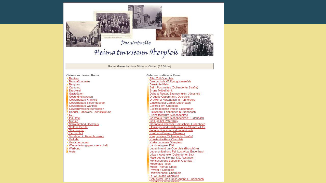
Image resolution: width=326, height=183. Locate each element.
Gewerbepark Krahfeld (82, 99)
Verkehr (73, 139)
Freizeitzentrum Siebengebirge (168, 114)
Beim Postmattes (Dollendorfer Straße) (173, 87)
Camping (74, 87)
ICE (71, 114)
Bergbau (74, 84)
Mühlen (73, 121)
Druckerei (74, 90)
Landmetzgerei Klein (162, 145)
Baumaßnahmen (79, 81)
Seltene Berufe (78, 127)
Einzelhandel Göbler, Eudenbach (170, 102)
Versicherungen (78, 142)
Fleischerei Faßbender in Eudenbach (172, 111)
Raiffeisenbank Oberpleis (165, 172)
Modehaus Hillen (160, 163)
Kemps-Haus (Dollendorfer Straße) (171, 136)
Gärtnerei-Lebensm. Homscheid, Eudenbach (177, 124)
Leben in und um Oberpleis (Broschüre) (174, 148)
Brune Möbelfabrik (160, 90)
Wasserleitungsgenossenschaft (88, 145)
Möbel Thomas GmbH (163, 166)
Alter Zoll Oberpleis (161, 78)
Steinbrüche (76, 130)
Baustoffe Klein (159, 84)
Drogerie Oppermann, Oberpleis (169, 96)
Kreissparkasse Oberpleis (165, 142)
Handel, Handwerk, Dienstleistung (89, 111)
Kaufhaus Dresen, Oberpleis (167, 133)
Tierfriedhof (75, 133)
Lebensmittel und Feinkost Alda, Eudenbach (177, 151)
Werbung (74, 148)
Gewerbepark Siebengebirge (86, 102)
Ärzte (72, 151)
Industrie (74, 117)
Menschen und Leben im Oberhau (170, 160)
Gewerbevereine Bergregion (86, 108)
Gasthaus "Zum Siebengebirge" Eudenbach (176, 117)
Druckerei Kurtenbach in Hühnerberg (172, 99)
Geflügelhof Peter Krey (163, 121)
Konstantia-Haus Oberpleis (166, 139)
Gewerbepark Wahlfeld (83, 105)
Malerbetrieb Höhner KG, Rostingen (171, 157)
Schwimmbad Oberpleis (83, 124)
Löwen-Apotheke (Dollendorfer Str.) (171, 154)
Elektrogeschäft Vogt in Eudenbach (171, 108)
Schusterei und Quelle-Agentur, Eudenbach (176, 178)
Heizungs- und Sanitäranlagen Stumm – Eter (177, 127)
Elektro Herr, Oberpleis (163, 105)
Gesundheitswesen (80, 96)
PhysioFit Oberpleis (161, 169)
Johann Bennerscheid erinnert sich (171, 130)
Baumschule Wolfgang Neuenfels (170, 81)
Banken (73, 78)
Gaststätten (75, 93)
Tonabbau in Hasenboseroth (86, 136)
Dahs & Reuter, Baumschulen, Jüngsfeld (174, 93)
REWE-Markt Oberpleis (164, 175)
